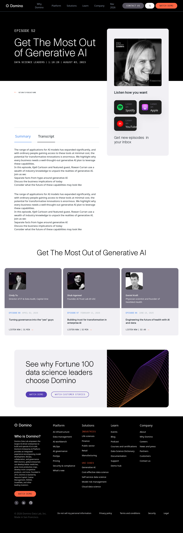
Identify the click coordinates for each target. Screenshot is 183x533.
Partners (144, 450)
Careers (144, 441)
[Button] (133, 6)
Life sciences (88, 435)
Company (99, 5)
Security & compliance (64, 465)
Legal (166, 513)
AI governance (60, 450)
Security (152, 513)
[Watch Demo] (36, 396)
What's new (58, 470)
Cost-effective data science (95, 471)
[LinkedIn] (23, 503)
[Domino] (27, 424)
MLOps (56, 445)
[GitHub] (31, 503)
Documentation (119, 455)
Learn (85, 5)
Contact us (145, 460)
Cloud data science (91, 486)
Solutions (72, 5)
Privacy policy (105, 513)
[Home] (14, 5)
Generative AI (89, 466)
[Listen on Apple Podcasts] (150, 107)
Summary (23, 136)
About (143, 431)
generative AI (68, 160)
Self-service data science (94, 476)
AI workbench (60, 441)
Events (114, 431)
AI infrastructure (61, 431)
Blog (113, 436)
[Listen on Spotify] (125, 107)
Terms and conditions (130, 513)
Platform (56, 5)
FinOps (56, 455)
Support (115, 460)
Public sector (88, 445)
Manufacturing (89, 455)
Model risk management (94, 481)
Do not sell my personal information (74, 513)
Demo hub (116, 465)
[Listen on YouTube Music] (125, 124)
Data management (62, 436)
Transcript (46, 136)
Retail (84, 450)
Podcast (115, 441)
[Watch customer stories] (70, 396)
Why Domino (39, 5)
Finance (86, 440)
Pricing (56, 460)
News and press (148, 445)
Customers (145, 455)
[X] (16, 503)
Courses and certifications (124, 445)
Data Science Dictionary (123, 450)
